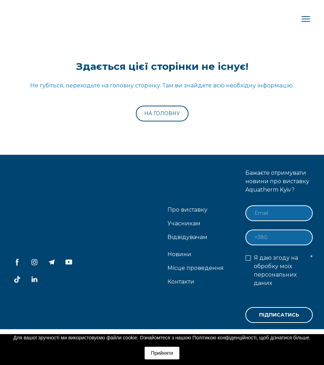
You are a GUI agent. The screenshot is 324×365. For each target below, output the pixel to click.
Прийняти (162, 353)
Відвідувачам (187, 237)
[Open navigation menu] (306, 19)
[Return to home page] (38, 19)
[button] (162, 113)
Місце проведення (195, 268)
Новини (179, 254)
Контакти (180, 281)
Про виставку (187, 209)
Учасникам (183, 223)
